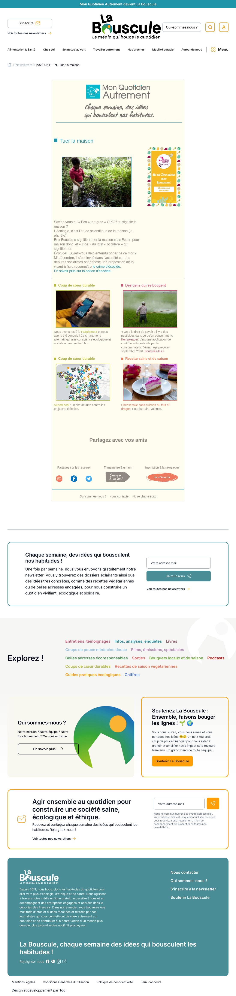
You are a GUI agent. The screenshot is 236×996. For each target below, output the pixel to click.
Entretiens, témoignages (88, 641)
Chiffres (132, 674)
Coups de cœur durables (88, 666)
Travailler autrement (106, 49)
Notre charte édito (144, 496)
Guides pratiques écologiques (93, 674)
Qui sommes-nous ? (93, 496)
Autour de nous (191, 49)
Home (9, 65)
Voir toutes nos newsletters (27, 33)
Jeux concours (151, 982)
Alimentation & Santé (21, 49)
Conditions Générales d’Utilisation (66, 982)
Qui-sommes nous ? (181, 27)
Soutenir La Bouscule (172, 761)
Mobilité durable (163, 49)
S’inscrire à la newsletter (193, 889)
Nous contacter (119, 496)
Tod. (63, 990)
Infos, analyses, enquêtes (138, 641)
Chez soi (49, 49)
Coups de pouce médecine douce (96, 649)
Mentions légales (23, 982)
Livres (171, 641)
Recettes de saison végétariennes (146, 666)
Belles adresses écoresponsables (96, 658)
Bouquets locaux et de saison (176, 658)
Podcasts (215, 658)
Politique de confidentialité (115, 982)
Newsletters (24, 65)
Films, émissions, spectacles (157, 649)
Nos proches (136, 49)
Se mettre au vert (74, 49)
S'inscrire (29, 23)
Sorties (138, 658)
